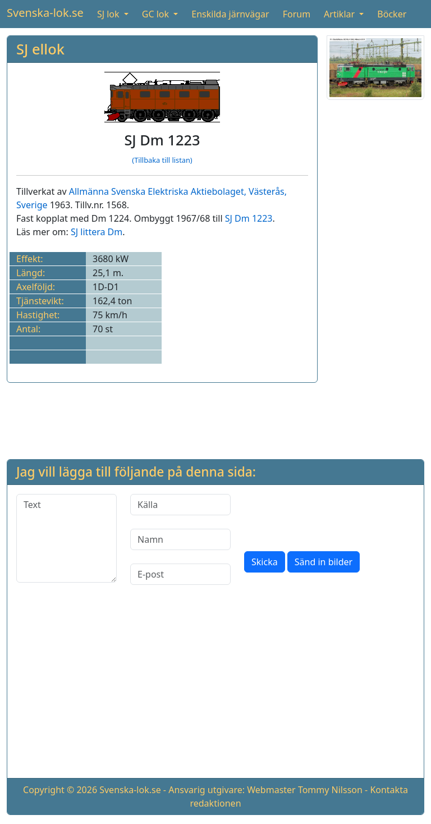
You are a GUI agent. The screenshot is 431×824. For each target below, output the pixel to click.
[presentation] (329, 516)
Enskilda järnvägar (230, 14)
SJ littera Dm (96, 232)
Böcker (391, 14)
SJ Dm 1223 (249, 218)
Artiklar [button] (340, 14)
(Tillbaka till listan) (162, 160)
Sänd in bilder (323, 562)
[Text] (66, 538)
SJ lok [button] (109, 14)
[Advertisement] (375, 277)
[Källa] (180, 504)
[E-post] (180, 574)
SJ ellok (40, 48)
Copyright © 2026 (60, 790)
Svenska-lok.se (45, 12)
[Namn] (180, 539)
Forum (296, 14)
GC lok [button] (156, 14)
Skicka (264, 562)
